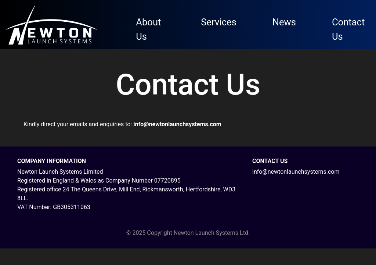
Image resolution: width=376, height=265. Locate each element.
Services (218, 22)
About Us (148, 29)
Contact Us (348, 29)
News (284, 22)
